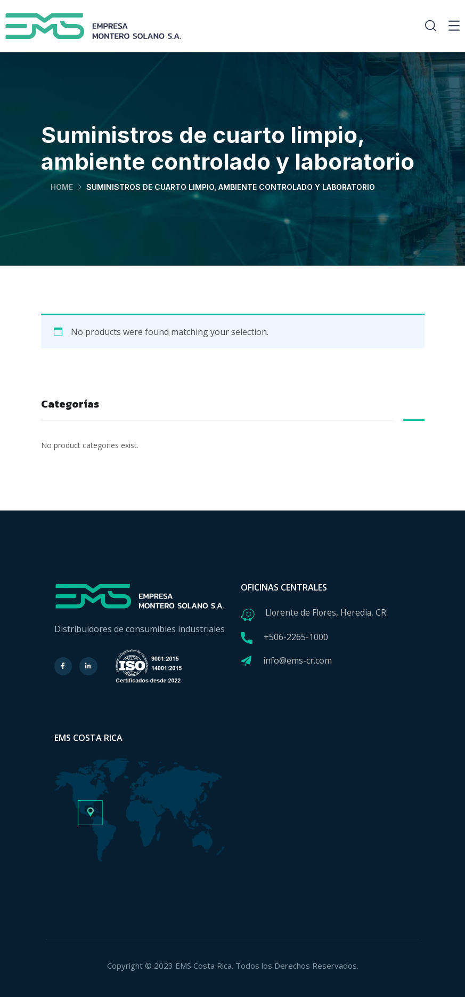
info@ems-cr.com (297, 660)
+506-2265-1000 (296, 637)
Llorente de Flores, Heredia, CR (326, 612)
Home (62, 187)
